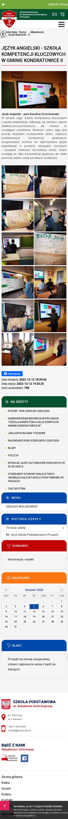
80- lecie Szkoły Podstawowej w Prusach (32, 534)
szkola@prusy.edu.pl (54, 14)
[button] (3, 4)
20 (43, 616)
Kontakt (7, 800)
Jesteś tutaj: (11, 32)
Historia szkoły (26, 519)
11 (25, 611)
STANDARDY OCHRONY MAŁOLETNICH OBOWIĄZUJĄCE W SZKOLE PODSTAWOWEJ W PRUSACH (35, 478)
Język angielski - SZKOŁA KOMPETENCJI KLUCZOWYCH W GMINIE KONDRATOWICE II (33, 54)
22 (62, 616)
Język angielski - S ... (18, 34)
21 (52, 616)
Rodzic (6, 794)
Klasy (12, 448)
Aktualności (35, 32)
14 (52, 611)
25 (25, 621)
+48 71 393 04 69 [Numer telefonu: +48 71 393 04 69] (17, 726)
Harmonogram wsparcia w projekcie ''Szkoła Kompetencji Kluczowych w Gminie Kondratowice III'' (33, 422)
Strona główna (11, 777)
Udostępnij (12, 373)
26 (34, 621)
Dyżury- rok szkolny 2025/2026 (29, 411)
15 (62, 611)
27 (43, 621)
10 (15, 611)
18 (25, 616)
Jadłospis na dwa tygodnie (26, 433)
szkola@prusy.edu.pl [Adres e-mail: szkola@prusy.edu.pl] (19, 730)
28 (52, 621)
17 (15, 616)
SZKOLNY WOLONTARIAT (22, 506)
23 (6, 621)
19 (34, 616)
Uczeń (6, 788)
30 (6, 627)
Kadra (5, 783)
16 (6, 616)
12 (34, 611)
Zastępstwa (16, 488)
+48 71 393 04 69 (62, 14)
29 (62, 621)
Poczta (13, 455)
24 (15, 621)
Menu (16, 498)
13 (43, 611)
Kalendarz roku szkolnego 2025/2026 (33, 440)
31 (15, 627)
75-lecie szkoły (15, 527)
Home (22, 32)
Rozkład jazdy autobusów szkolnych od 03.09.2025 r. (36, 464)
